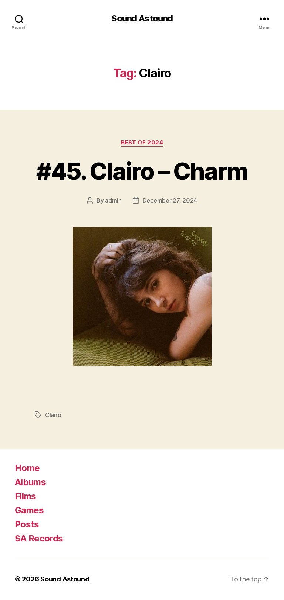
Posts (27, 524)
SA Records (39, 538)
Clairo (53, 415)
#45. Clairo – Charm (141, 171)
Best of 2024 (142, 142)
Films (25, 496)
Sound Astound (142, 18)
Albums (30, 482)
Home (27, 468)
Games (29, 510)
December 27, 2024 (170, 200)
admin (113, 200)
